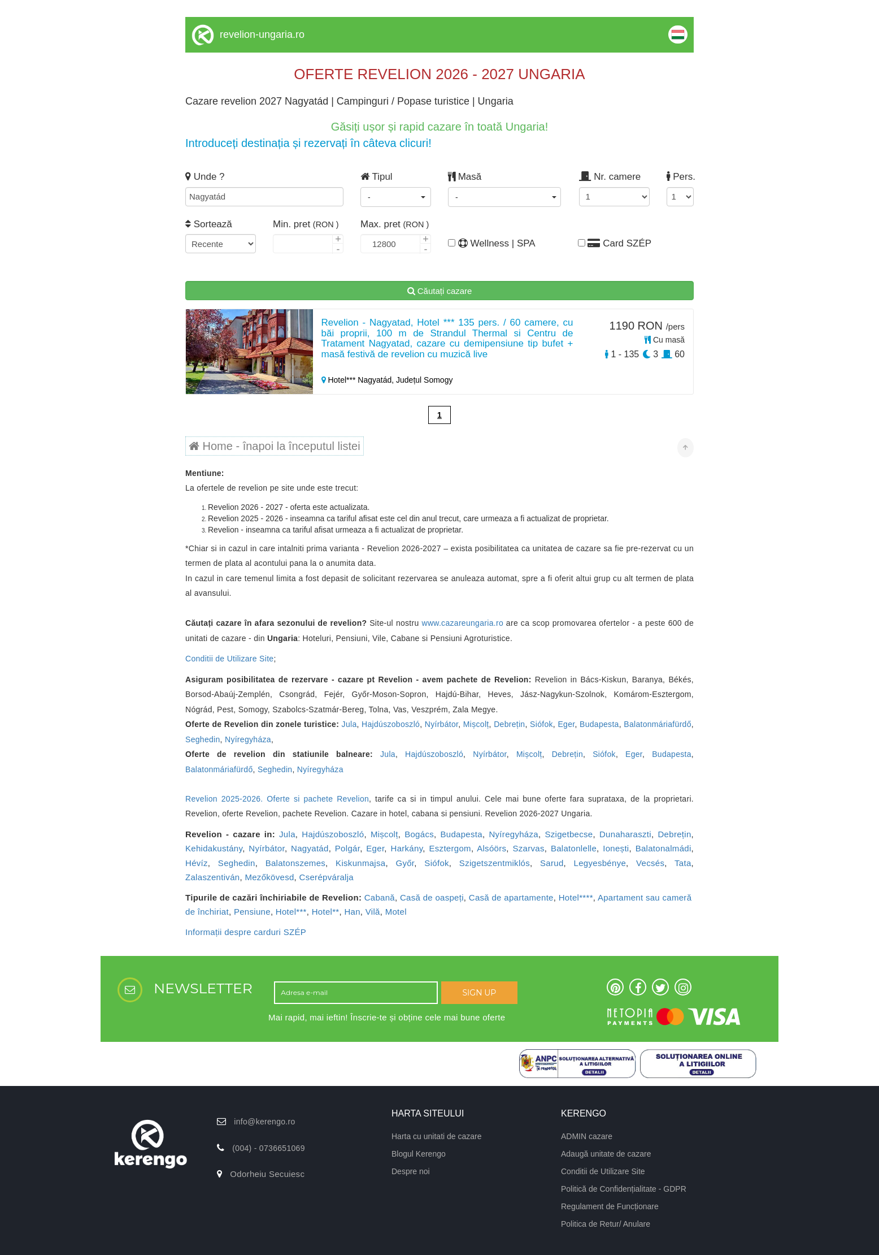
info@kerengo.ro (264, 1121)
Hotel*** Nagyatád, (359, 379)
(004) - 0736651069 (268, 1148)
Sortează (208, 224)
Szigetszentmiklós (494, 863)
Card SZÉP (614, 243)
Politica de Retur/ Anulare (605, 1223)
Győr (404, 863)
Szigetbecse (569, 834)
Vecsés (650, 863)
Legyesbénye (600, 863)
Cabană (379, 897)
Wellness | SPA (483, 243)
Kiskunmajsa (360, 863)
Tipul (376, 176)
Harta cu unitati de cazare (436, 1136)
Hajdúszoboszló (391, 724)
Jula (349, 724)
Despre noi (410, 1171)
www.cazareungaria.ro (462, 623)
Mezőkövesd (269, 877)
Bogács (419, 834)
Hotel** (326, 911)
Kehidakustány (213, 848)
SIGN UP (479, 993)
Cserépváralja (326, 877)
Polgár (347, 848)
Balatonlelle (574, 848)
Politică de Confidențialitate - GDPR (623, 1188)
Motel (396, 911)
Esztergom (450, 848)
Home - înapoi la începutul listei (274, 446)
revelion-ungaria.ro (262, 34)
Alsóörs (491, 848)
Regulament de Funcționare (610, 1206)
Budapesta (599, 724)
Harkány (407, 848)
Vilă (372, 911)
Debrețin (509, 724)
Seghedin (202, 739)
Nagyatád (310, 848)
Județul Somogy (424, 379)
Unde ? (205, 176)
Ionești (616, 848)
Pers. (680, 176)
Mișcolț (476, 724)
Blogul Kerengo (418, 1153)
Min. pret (306, 224)
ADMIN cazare (586, 1136)
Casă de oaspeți (432, 897)
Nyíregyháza (248, 739)
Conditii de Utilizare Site (229, 658)
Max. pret (394, 224)
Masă (464, 176)
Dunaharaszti (625, 834)
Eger (566, 724)
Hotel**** (576, 897)
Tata (683, 863)
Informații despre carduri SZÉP (245, 932)
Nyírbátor (442, 724)
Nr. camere (610, 176)
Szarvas (528, 848)
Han (352, 911)
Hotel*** (291, 911)
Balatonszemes (295, 863)
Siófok (541, 724)
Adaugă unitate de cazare (606, 1153)
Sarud (552, 863)
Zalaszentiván (212, 877)
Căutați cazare (439, 291)
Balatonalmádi (663, 848)
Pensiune (252, 911)
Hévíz (196, 863)
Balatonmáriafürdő (657, 724)
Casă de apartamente (511, 897)
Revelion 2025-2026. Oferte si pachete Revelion (277, 798)
